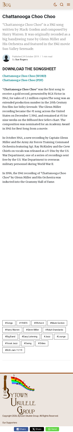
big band (10, 336)
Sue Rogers (21, 59)
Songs (9, 323)
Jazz (47, 336)
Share (21, 429)
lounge (62, 336)
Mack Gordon (58, 323)
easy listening (30, 336)
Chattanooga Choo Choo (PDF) (22, 80)
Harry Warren (12, 330)
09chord (40, 323)
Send (52, 429)
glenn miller (33, 330)
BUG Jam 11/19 (14, 350)
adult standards (55, 330)
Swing (28, 343)
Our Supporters (9, 422)
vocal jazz (12, 343)
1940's (24, 323)
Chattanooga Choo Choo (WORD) (24, 76)
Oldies (42, 343)
